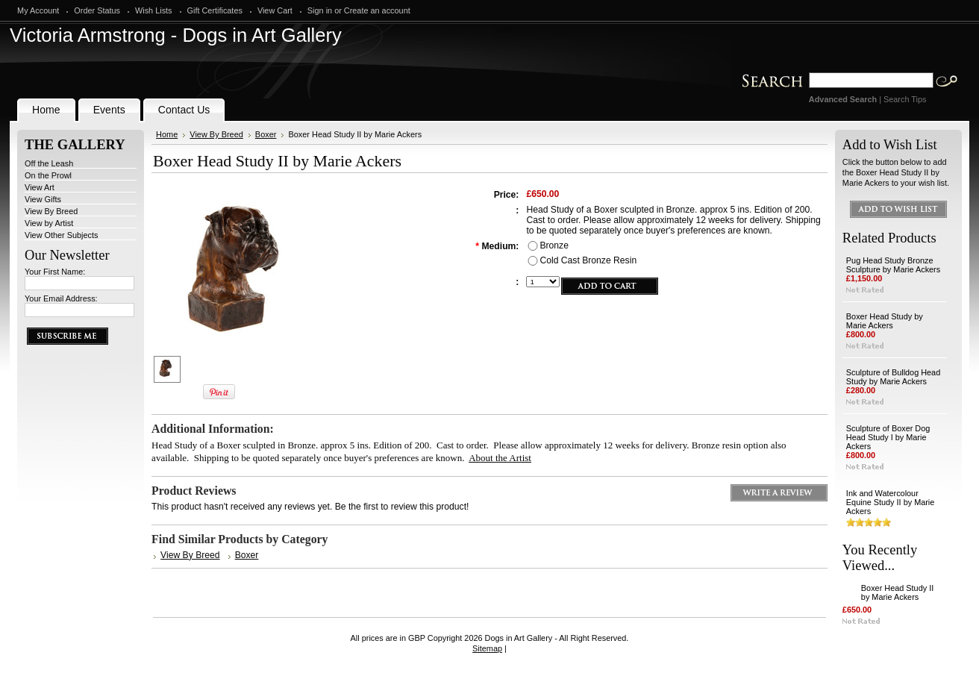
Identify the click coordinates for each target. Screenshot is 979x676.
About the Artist (500, 457)
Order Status (97, 10)
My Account (38, 10)
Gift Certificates (215, 10)
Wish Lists (153, 10)
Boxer (266, 134)
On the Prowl (48, 175)
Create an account (377, 10)
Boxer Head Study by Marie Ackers (884, 321)
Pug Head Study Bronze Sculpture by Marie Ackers (893, 265)
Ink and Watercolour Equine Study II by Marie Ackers (890, 502)
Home (167, 134)
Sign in (319, 10)
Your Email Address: (61, 298)
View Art (39, 187)
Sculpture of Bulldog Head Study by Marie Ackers (893, 377)
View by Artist (49, 223)
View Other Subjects (61, 235)
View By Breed (51, 211)
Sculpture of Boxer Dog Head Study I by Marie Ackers (888, 437)
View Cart (275, 10)
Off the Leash (49, 163)
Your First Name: (55, 271)
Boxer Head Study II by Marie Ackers (897, 592)
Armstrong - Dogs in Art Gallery (176, 35)
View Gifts (43, 199)
